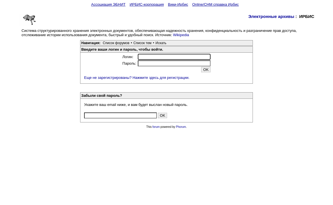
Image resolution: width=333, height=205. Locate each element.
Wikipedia (181, 35)
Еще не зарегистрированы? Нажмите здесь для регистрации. (137, 77)
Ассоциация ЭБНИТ (108, 4)
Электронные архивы (271, 16)
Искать (160, 43)
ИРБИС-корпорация (147, 4)
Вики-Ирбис (178, 4)
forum (156, 126)
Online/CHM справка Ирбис (215, 4)
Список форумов (116, 43)
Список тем (143, 43)
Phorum (181, 126)
